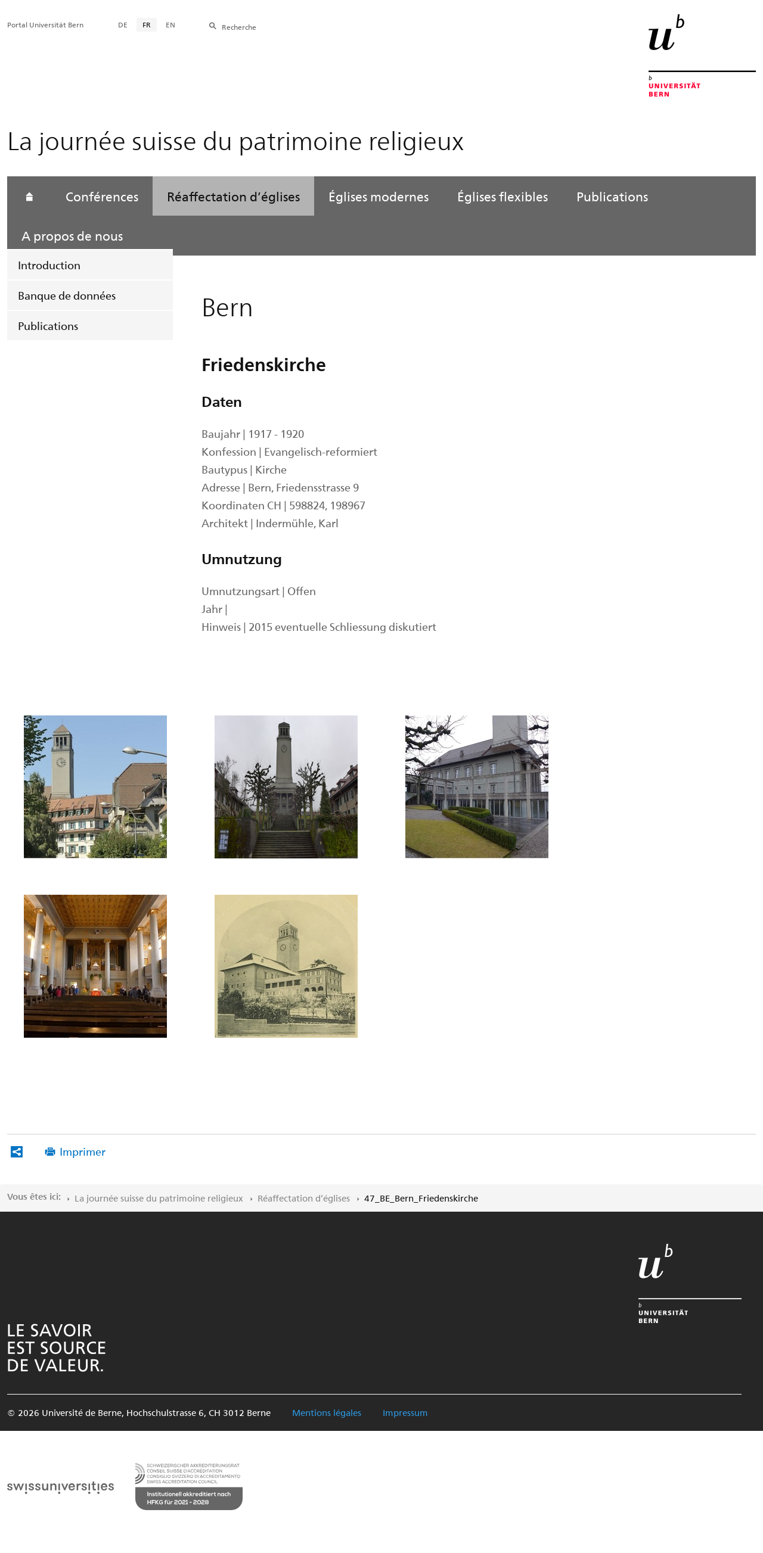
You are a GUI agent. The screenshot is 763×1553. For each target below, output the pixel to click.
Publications (48, 325)
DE (123, 24)
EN (170, 24)
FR (146, 24)
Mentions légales (326, 1412)
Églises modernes (378, 196)
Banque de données (67, 295)
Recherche (239, 27)
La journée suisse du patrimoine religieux (159, 1198)
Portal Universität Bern (45, 24)
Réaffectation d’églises (233, 196)
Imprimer (83, 1151)
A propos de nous (72, 235)
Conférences (102, 196)
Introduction (49, 264)
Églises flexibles (502, 196)
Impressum (405, 1412)
